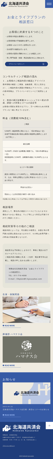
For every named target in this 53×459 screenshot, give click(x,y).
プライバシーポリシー (16, 64)
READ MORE (10, 326)
